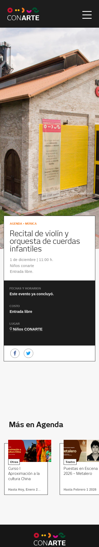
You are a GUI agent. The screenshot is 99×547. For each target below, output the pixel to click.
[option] (27, 469)
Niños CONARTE (28, 329)
